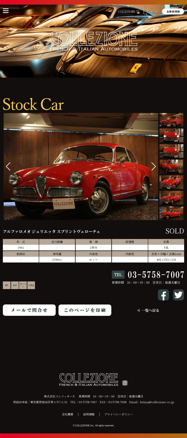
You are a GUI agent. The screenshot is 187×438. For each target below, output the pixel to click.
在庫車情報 (173, 11)
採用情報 (89, 414)
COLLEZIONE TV (129, 11)
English (153, 11)
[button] (153, 166)
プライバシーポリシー (118, 414)
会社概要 (67, 414)
